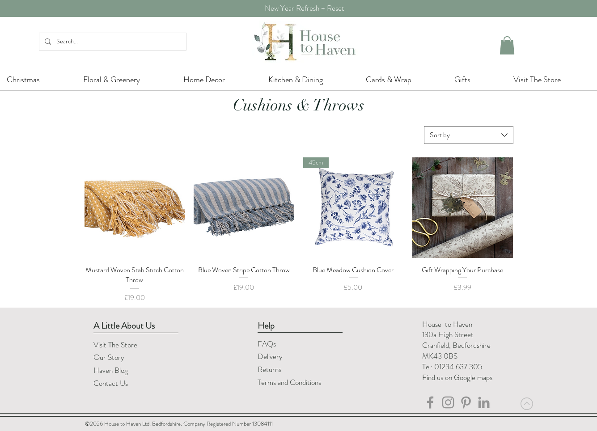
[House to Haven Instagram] (448, 402)
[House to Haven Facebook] (430, 402)
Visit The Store (115, 344)
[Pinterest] (466, 402)
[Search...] (111, 41)
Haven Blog (110, 370)
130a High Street (448, 334)
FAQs (267, 343)
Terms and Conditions (290, 382)
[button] (507, 45)
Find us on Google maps (457, 377)
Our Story (108, 357)
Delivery (270, 356)
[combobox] (468, 135)
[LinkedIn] (484, 402)
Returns (270, 369)
